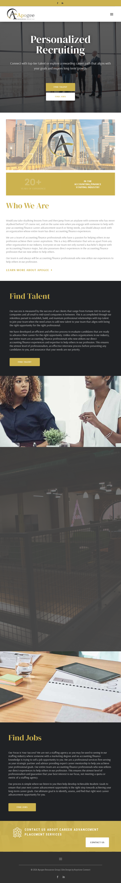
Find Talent (60, 93)
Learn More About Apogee (27, 270)
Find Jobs (60, 103)
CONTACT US (97, 842)
